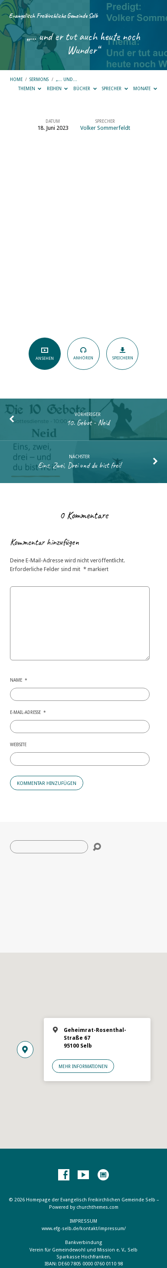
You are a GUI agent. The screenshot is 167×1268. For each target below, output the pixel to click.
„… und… (66, 79)
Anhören (83, 353)
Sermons (39, 79)
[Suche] (49, 846)
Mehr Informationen (83, 1066)
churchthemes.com (97, 1207)
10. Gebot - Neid (87, 422)
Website (18, 744)
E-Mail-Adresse (28, 712)
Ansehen (44, 353)
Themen (30, 88)
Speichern (122, 353)
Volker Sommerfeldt (105, 128)
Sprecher (115, 88)
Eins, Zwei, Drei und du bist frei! (79, 465)
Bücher (85, 88)
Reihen (57, 88)
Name (18, 680)
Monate (145, 88)
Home (16, 79)
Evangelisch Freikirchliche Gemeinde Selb (53, 16)
